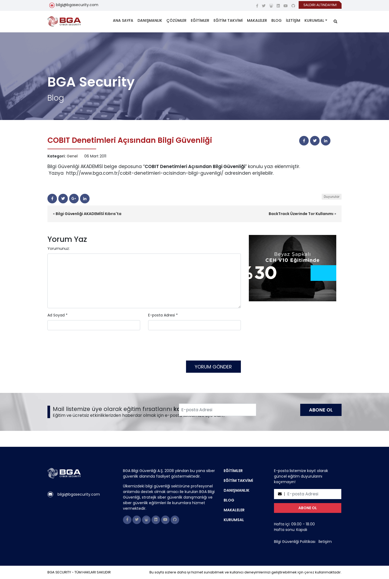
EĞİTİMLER (200, 20)
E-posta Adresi (161, 315)
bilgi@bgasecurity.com (77, 4)
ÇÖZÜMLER (176, 20)
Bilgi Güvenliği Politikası (294, 541)
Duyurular (331, 196)
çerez (309, 572)
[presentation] (87, 347)
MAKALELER (257, 20)
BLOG (276, 20)
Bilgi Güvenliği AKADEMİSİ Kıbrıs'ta (88, 213)
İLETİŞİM (293, 20)
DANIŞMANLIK (150, 20)
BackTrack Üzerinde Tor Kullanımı (301, 213)
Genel (72, 156)
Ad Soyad (56, 315)
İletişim (325, 541)
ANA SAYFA (123, 20)
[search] (335, 22)
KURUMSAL (314, 20)
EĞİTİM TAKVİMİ (228, 20)
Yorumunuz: (58, 248)
